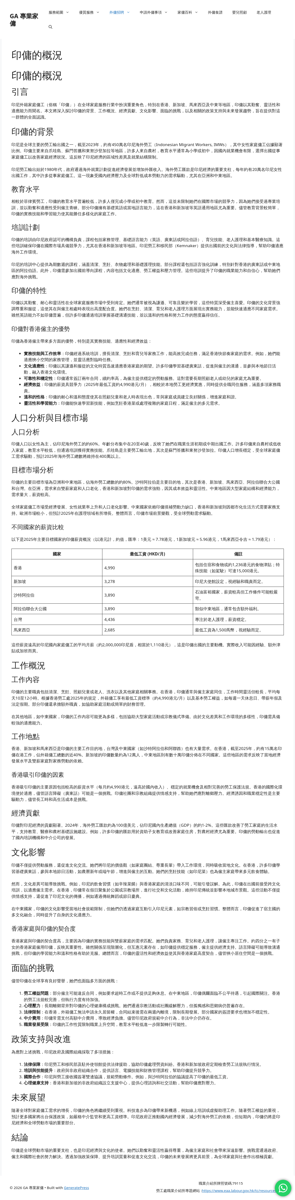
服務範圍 (61, 12)
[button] (50, 26)
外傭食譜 (215, 12)
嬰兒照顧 (239, 12)
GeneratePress (76, 1187)
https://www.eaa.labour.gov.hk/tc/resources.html (243, 1190)
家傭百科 (190, 12)
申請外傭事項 (156, 12)
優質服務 (92, 12)
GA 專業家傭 (24, 19)
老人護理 (264, 12)
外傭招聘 (122, 12)
